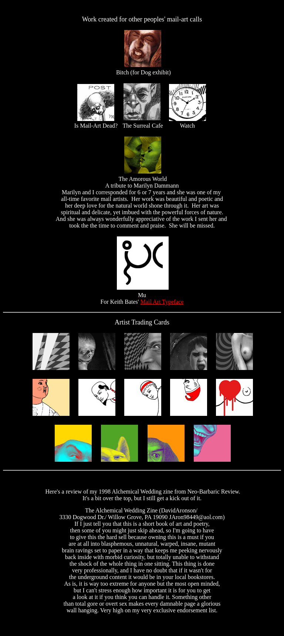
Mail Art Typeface (162, 302)
